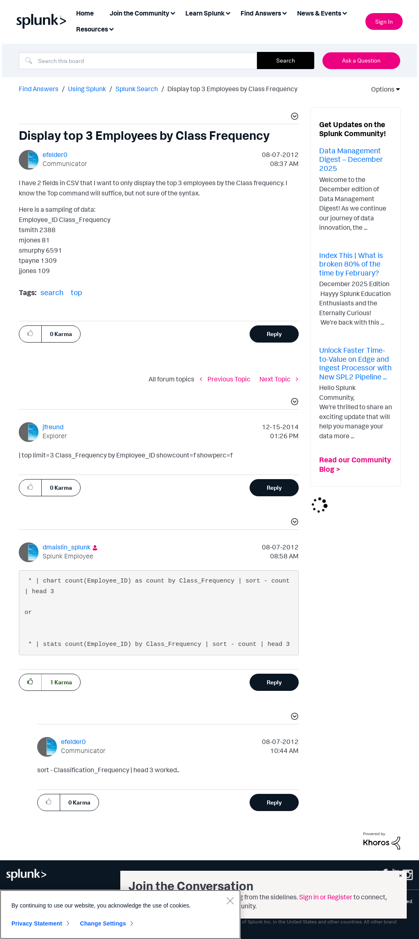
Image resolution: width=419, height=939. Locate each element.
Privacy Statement (36, 923)
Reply (274, 333)
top (76, 292)
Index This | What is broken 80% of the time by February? (351, 264)
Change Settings (103, 923)
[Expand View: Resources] (111, 28)
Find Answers (39, 89)
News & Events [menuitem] (319, 13)
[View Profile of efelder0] (55, 154)
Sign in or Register (325, 897)
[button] (293, 117)
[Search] (138, 60)
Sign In (384, 21)
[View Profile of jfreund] (53, 427)
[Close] (230, 900)
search (52, 292)
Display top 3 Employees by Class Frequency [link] (232, 89)
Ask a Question (361, 60)
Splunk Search (136, 89)
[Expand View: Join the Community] (173, 12)
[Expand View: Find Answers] (284, 12)
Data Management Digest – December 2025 (351, 159)
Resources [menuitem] (92, 29)
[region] (120, 914)
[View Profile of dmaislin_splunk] (66, 547)
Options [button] (380, 89)
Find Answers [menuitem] (261, 13)
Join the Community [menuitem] (139, 13)
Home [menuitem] (85, 13)
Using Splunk (87, 89)
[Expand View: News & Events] (344, 12)
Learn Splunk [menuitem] (205, 13)
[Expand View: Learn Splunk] (228, 12)
